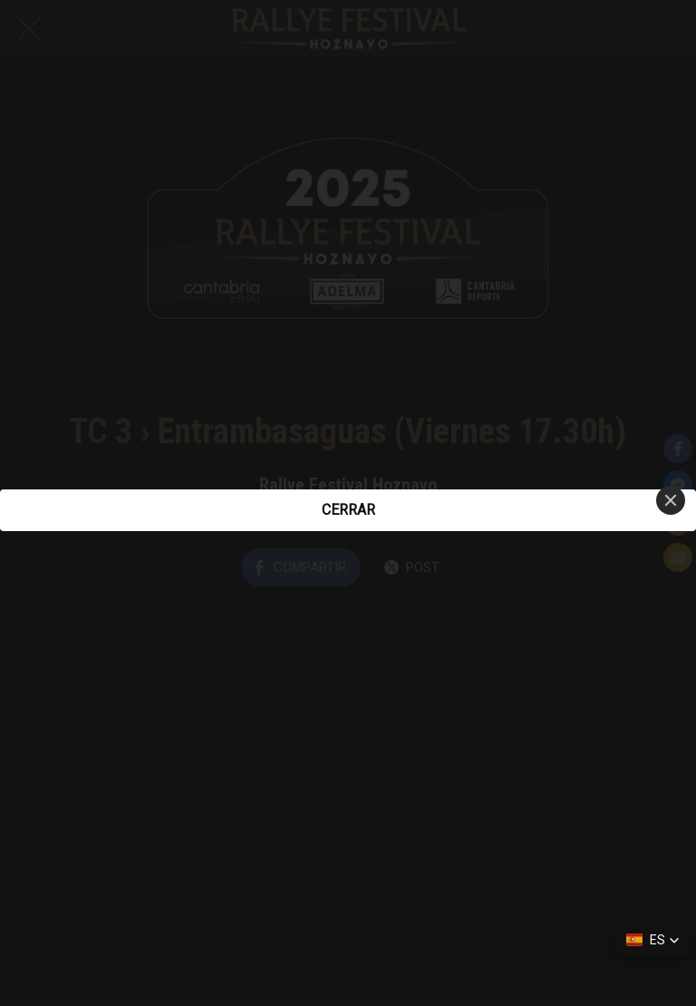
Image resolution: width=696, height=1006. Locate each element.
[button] (653, 940)
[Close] (670, 500)
